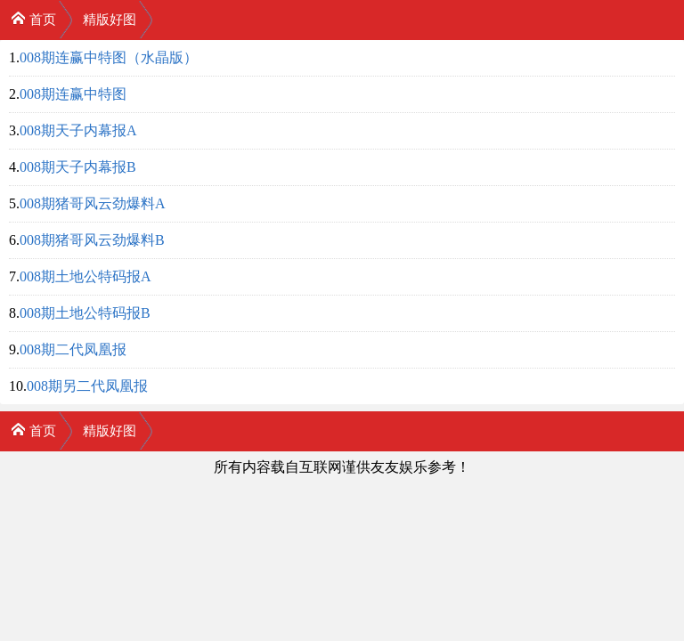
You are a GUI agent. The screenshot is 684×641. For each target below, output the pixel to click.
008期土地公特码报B (85, 312)
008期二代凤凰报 (73, 349)
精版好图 (109, 19)
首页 (33, 18)
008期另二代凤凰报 (87, 386)
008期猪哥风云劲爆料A (93, 203)
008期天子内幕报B (78, 166)
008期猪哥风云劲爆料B (92, 239)
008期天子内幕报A (78, 130)
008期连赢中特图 (73, 93)
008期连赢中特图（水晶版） (109, 57)
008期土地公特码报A (85, 276)
